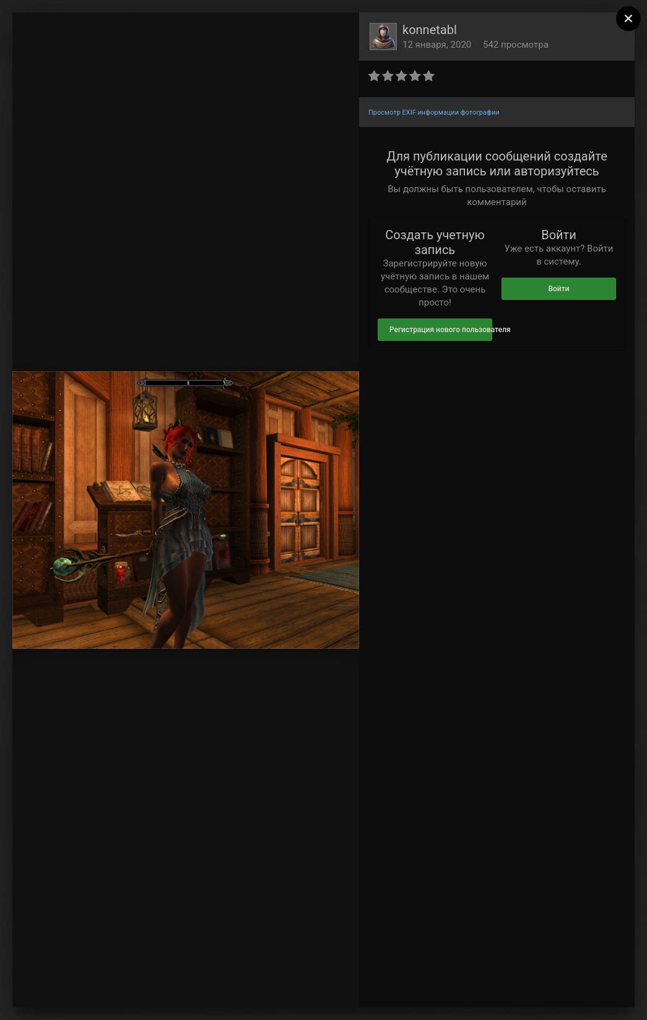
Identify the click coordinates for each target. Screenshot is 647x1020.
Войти (558, 288)
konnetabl (429, 29)
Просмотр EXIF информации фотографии (434, 112)
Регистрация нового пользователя (440, 329)
